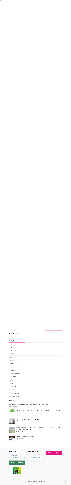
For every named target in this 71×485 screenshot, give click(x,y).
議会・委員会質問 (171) (15, 396)
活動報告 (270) (13, 377)
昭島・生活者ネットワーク (18, 457)
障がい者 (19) (13, 357)
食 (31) (11, 380)
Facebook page (35, 457)
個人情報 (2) (12, 360)
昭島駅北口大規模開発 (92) (16, 373)
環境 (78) (12, 390)
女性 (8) (11, 347)
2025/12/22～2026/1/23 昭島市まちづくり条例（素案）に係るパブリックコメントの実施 (38, 410)
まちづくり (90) (13, 367)
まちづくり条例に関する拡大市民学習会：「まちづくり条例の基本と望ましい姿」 (28, 404)
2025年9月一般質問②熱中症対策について (26, 436)
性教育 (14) (12, 363)
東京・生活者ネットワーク (18, 455)
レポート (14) (13, 350)
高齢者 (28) (12, 370)
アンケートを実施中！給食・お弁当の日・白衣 (27, 419)
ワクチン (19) (13, 386)
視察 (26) (12, 383)
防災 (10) (12, 354)
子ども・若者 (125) (14, 393)
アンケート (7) (13, 344)
